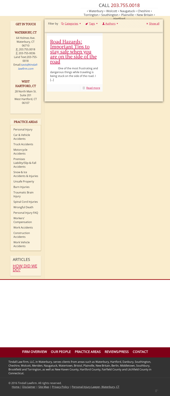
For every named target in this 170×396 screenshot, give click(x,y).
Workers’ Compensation (22, 220)
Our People (61, 351)
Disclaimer (29, 387)
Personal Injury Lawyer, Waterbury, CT (95, 387)
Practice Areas (88, 351)
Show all (152, 23)
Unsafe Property (23, 181)
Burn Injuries (21, 187)
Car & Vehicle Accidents (21, 137)
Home (16, 387)
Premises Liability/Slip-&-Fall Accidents (24, 163)
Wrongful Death (23, 207)
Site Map (43, 387)
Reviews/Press (117, 351)
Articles (21, 259)
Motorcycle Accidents (20, 151)
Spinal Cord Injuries (25, 202)
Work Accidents (23, 227)
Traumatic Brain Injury (23, 194)
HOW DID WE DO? (25, 268)
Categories (71, 23)
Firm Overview (34, 351)
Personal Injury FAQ (25, 213)
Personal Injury (22, 129)
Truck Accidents (23, 144)
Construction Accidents (21, 235)
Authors (110, 23)
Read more (93, 88)
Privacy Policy (60, 387)
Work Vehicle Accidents (21, 244)
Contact (140, 351)
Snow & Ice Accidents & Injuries (25, 174)
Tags (92, 23)
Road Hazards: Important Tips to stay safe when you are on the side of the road (73, 51)
